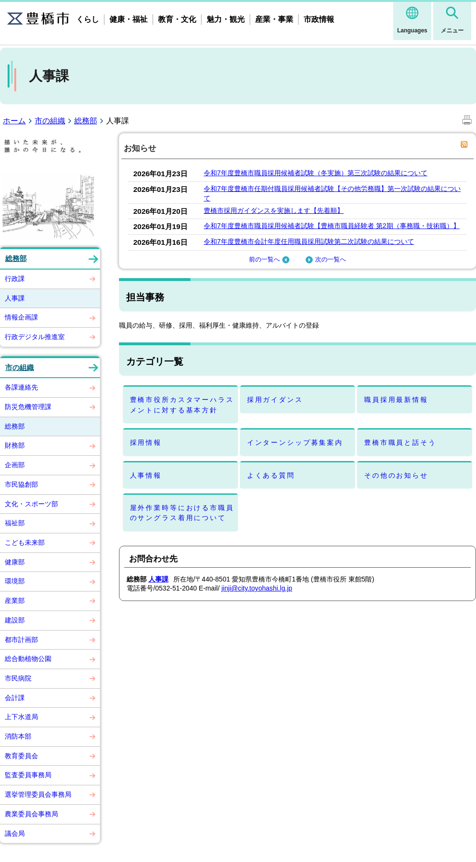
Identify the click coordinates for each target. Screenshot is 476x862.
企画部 (15, 465)
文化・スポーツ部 (31, 504)
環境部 (15, 581)
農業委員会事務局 (31, 814)
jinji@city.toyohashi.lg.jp (256, 588)
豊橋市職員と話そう (400, 442)
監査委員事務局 (28, 775)
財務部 (15, 445)
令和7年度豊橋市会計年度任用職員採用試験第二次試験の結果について (309, 241)
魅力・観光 (226, 19)
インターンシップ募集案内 (295, 442)
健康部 (15, 562)
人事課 (15, 298)
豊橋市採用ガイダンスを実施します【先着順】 (274, 210)
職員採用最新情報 (396, 399)
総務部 (85, 121)
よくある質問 (271, 475)
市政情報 (319, 19)
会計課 (15, 698)
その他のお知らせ (396, 475)
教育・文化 (177, 19)
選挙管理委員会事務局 (38, 794)
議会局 (15, 833)
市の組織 (50, 121)
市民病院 (18, 678)
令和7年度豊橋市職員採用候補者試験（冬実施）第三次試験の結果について (315, 173)
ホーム (14, 121)
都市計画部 (21, 639)
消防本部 (18, 736)
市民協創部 (21, 484)
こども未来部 (25, 542)
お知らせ (140, 148)
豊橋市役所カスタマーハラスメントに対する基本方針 (182, 404)
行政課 (15, 278)
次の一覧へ (324, 259)
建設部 (15, 620)
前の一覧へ (270, 259)
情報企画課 (21, 317)
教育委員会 (21, 756)
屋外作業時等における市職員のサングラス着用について (182, 512)
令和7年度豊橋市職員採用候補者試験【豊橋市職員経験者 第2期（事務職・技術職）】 (332, 226)
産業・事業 (274, 19)
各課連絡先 (21, 387)
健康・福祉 (128, 19)
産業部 (15, 600)
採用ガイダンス (275, 399)
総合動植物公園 (28, 658)
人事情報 (146, 475)
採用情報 (146, 442)
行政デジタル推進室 (35, 337)
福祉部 (15, 523)
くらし (87, 19)
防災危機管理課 (28, 407)
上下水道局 (21, 717)
